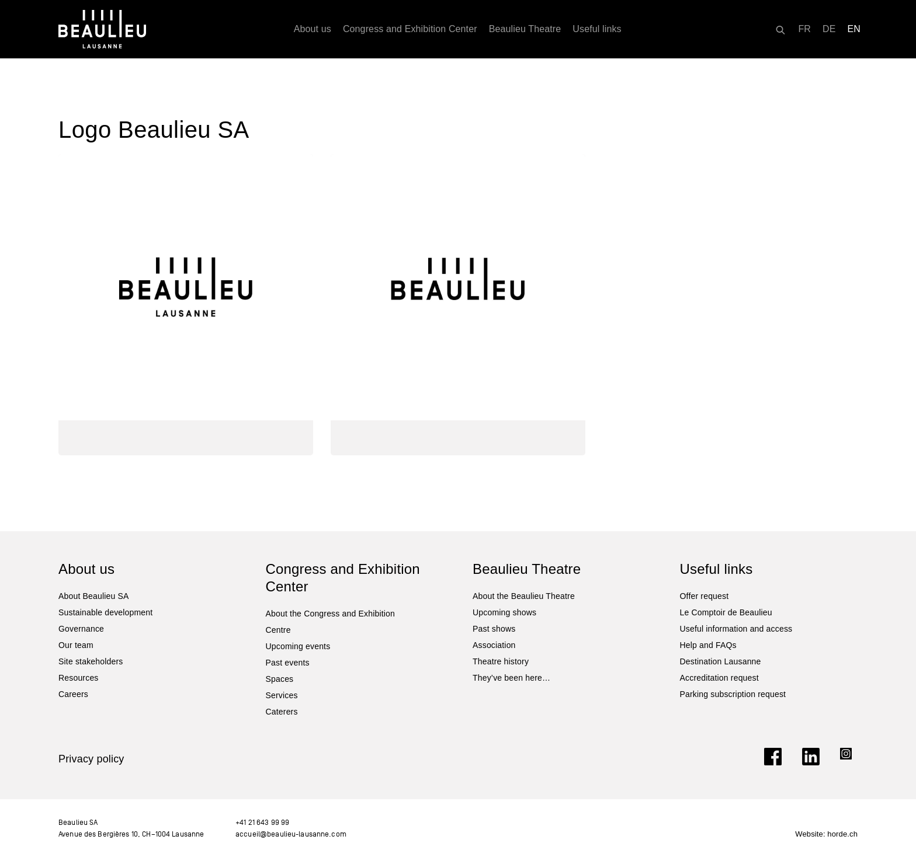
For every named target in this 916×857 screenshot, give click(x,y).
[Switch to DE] (829, 29)
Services (282, 695)
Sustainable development (105, 612)
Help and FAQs (708, 645)
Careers (73, 694)
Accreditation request (719, 677)
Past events (288, 662)
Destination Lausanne (720, 661)
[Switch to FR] (804, 29)
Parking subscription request (733, 694)
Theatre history (501, 661)
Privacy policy (91, 759)
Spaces (280, 679)
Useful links (596, 29)
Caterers (282, 711)
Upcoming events (298, 646)
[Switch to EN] (854, 29)
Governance (81, 628)
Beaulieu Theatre (525, 29)
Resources (78, 677)
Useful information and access (736, 628)
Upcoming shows (504, 612)
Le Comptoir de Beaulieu (726, 612)
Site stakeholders (90, 661)
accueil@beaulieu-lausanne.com (290, 834)
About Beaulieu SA (93, 596)
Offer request (704, 596)
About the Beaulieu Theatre (524, 596)
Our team (75, 645)
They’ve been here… (511, 677)
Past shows (494, 628)
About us (312, 29)
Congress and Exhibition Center (410, 29)
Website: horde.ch (826, 834)
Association (494, 645)
